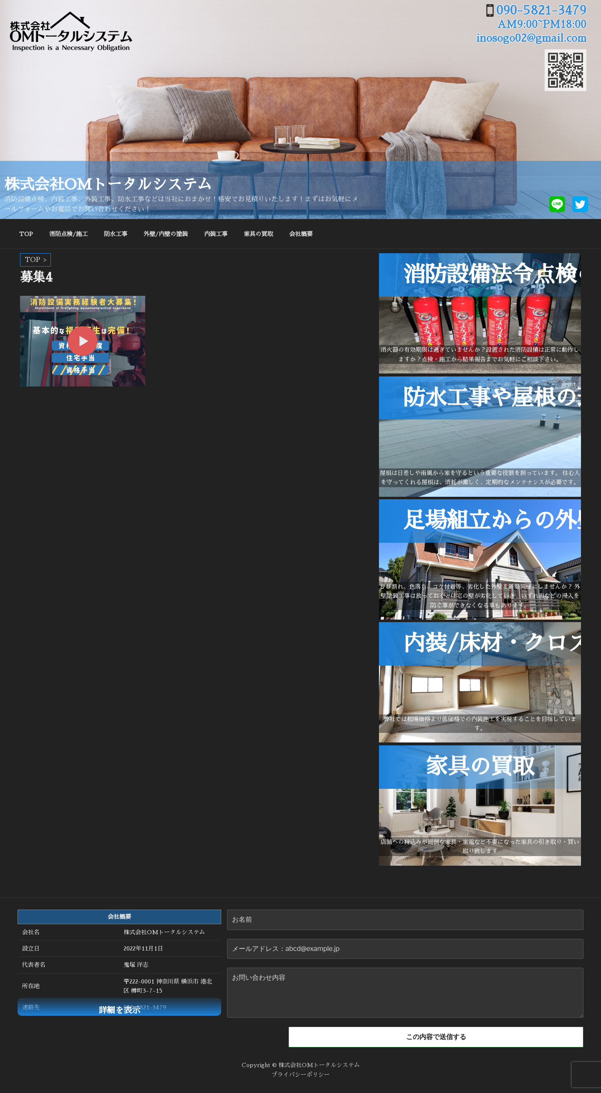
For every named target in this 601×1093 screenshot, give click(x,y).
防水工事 (115, 234)
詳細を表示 (119, 1010)
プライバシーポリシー (300, 1074)
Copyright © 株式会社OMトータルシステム (301, 1064)
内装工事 (215, 234)
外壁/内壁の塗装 (166, 234)
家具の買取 (258, 234)
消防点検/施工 (68, 234)
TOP (26, 234)
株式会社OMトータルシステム (108, 184)
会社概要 (301, 234)
